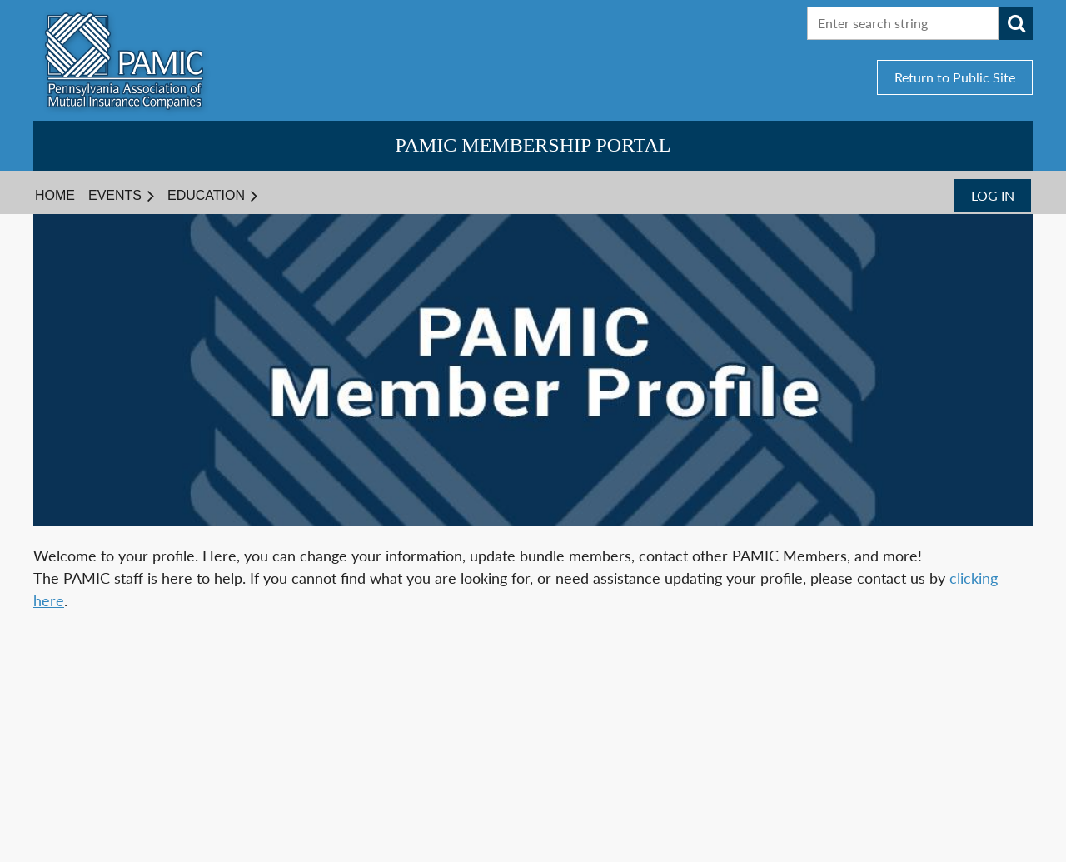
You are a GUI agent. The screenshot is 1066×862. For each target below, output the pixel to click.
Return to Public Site (954, 77)
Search (1016, 23)
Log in (992, 195)
